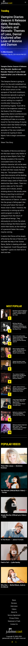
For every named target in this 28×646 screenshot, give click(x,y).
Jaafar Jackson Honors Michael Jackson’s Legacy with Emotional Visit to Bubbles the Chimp (20, 389)
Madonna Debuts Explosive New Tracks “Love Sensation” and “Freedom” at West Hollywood (20, 427)
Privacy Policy (14, 618)
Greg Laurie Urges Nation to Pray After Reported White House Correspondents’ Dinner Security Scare (19, 402)
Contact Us (14, 624)
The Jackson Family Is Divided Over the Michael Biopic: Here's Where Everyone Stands (19, 376)
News (14, 600)
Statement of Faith (14, 621)
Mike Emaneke (8, 52)
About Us (14, 612)
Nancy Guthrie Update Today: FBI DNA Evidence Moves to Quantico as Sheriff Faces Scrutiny (19, 351)
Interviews (14, 606)
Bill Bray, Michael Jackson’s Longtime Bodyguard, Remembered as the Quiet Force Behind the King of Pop (20, 326)
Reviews (14, 603)
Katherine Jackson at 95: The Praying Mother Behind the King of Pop (19, 414)
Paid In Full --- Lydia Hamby (10, 562)
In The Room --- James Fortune (12, 540)
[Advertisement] (14, 295)
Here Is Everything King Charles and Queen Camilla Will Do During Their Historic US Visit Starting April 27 (20, 338)
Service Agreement (14, 615)
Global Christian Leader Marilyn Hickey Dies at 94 (19, 362)
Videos (14, 609)
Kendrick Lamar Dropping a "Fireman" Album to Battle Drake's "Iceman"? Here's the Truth (20, 313)
